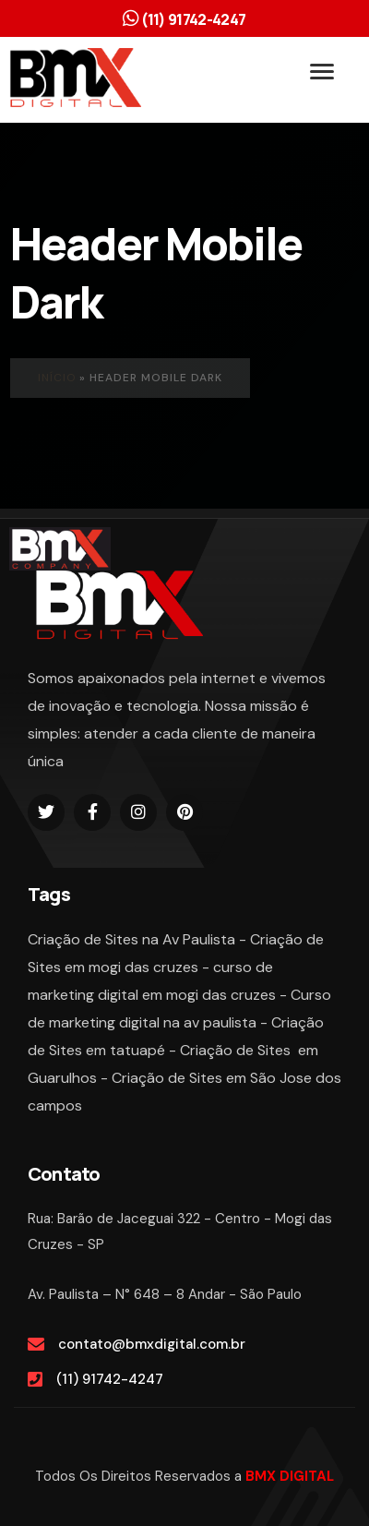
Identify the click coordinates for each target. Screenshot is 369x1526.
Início (57, 377)
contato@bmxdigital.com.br (151, 1344)
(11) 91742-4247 (109, 1379)
